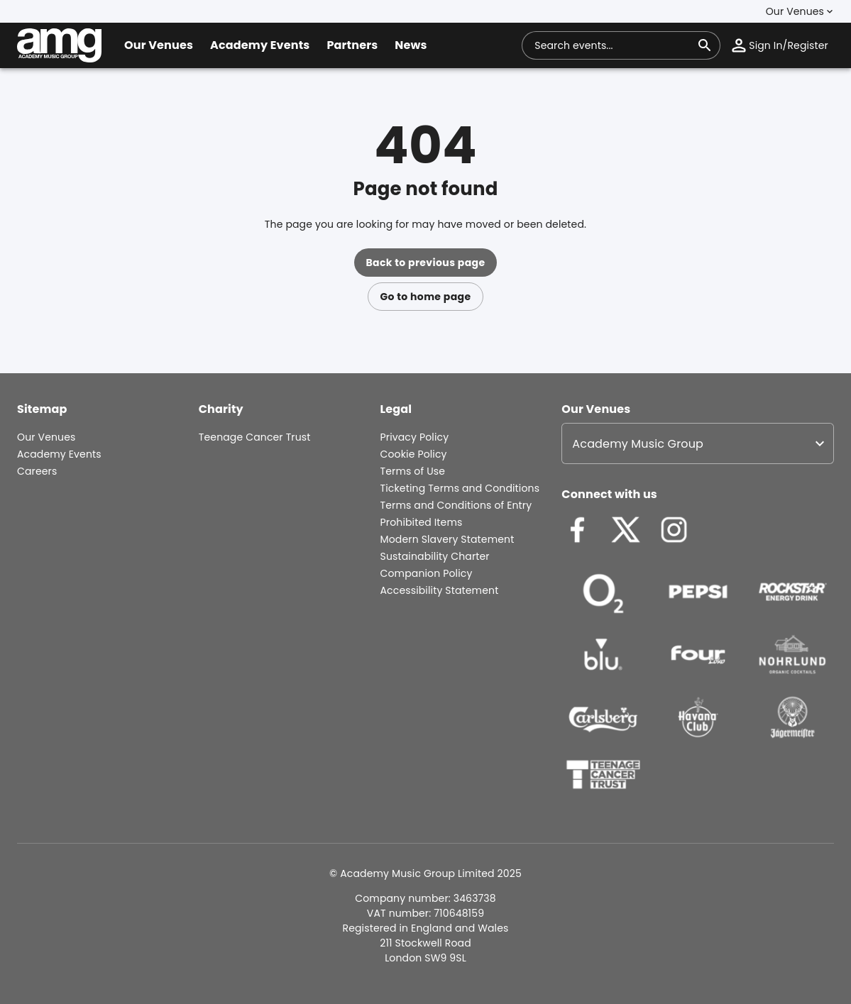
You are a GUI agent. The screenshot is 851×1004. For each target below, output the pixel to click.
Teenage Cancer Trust (255, 437)
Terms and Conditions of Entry (456, 505)
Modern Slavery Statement (447, 539)
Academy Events (59, 454)
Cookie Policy (413, 454)
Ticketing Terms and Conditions (460, 488)
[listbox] (697, 443)
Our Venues (46, 437)
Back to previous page (425, 262)
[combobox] (612, 45)
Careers (37, 471)
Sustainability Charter (435, 556)
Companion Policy (426, 573)
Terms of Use (413, 471)
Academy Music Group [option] (637, 444)
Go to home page (425, 296)
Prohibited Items (421, 522)
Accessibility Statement (439, 590)
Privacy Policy (414, 437)
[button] (800, 11)
